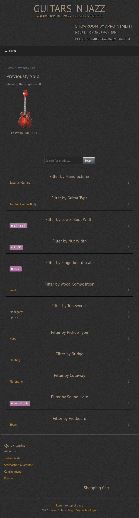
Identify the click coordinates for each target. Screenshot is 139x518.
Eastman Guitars (20, 182)
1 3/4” (17, 247)
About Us (10, 451)
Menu (10, 50)
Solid (13, 290)
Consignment (12, 471)
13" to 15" (20, 226)
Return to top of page (69, 505)
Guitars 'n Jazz (69, 8)
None (13, 338)
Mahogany (16, 312)
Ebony (13, 425)
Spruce (14, 317)
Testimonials (12, 458)
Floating (15, 360)
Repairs (9, 478)
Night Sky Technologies (83, 510)
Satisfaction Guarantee (18, 465)
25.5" (17, 269)
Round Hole (21, 403)
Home (10, 68)
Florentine (16, 381)
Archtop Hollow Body (23, 204)
